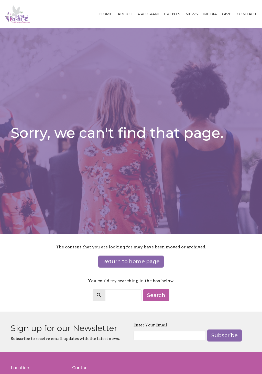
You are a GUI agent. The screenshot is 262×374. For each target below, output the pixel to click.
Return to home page (131, 261)
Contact (247, 14)
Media (210, 14)
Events (172, 14)
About (125, 14)
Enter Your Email (150, 325)
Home (105, 14)
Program (148, 14)
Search (156, 295)
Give (227, 14)
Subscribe (224, 335)
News (191, 14)
